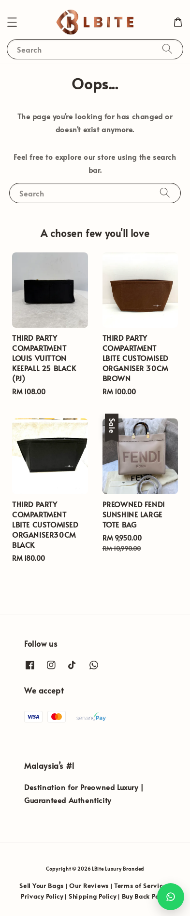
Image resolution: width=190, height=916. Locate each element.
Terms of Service (140, 885)
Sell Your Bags (41, 885)
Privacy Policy (42, 896)
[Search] (167, 49)
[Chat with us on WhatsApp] (170, 896)
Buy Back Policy (146, 896)
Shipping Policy (93, 896)
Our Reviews (89, 885)
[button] (12, 22)
